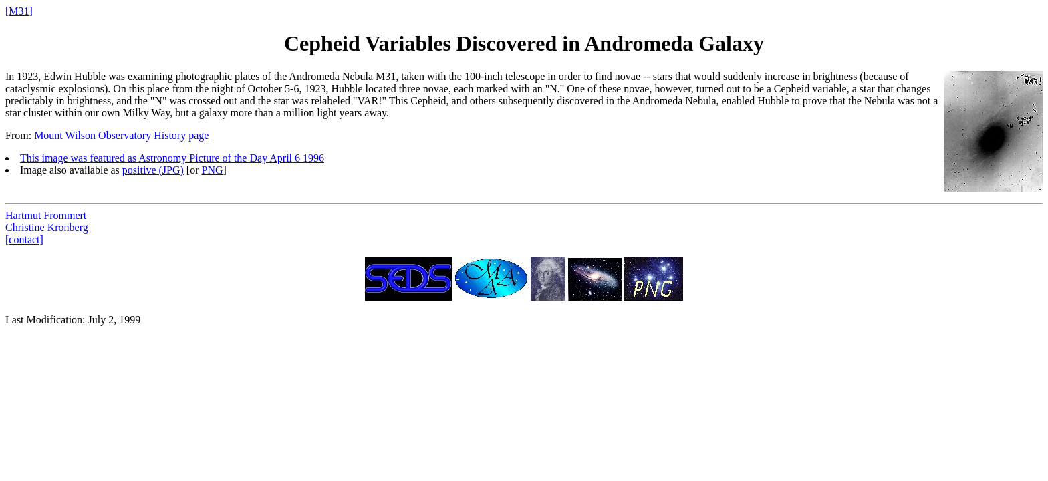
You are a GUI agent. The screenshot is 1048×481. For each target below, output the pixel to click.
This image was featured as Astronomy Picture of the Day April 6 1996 (172, 158)
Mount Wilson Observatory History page (121, 135)
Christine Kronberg (46, 227)
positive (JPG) (153, 170)
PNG (212, 170)
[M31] (19, 11)
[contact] (24, 239)
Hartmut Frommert (45, 215)
